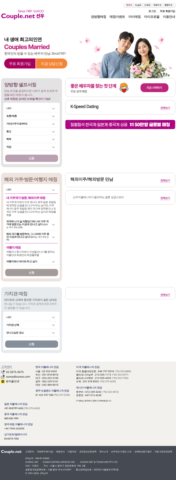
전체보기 (165, 198)
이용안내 (169, 16)
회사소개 (103, 451)
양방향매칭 (98, 16)
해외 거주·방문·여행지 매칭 (30, 179)
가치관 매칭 (15, 293)
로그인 (152, 11)
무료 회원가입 (167, 11)
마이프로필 (151, 16)
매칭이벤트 (117, 16)
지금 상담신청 (51, 63)
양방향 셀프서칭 (20, 84)
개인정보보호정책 (87, 451)
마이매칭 (134, 16)
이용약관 (72, 451)
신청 (31, 158)
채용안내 (60, 451)
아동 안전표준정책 (163, 451)
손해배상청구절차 (142, 451)
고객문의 (29, 451)
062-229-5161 (50, 381)
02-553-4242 (49, 371)
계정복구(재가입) (45, 451)
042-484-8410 (50, 384)
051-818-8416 (50, 374)
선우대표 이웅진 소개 (121, 451)
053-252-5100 (50, 378)
